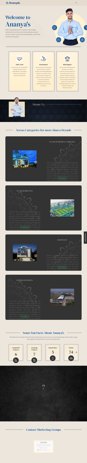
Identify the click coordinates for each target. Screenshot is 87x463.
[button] (76, 3)
